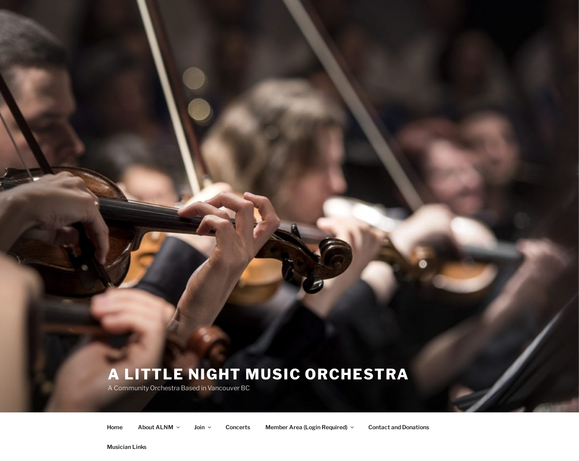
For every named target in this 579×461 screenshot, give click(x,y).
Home (115, 427)
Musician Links (126, 446)
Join (203, 427)
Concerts (238, 427)
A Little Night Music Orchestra (258, 374)
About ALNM (159, 427)
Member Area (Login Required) (310, 427)
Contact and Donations (398, 427)
